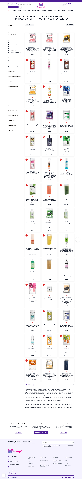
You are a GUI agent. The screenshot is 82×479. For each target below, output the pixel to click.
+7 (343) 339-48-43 (14, 3)
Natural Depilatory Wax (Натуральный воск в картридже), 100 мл (49, 275)
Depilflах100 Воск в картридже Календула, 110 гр (49, 350)
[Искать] (73, 7)
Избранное (71, 0)
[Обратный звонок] (77, 239)
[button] (64, 10)
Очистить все (70, 30)
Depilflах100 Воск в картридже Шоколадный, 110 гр (66, 73)
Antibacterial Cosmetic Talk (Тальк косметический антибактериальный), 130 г (32, 351)
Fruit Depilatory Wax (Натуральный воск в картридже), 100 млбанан (49, 201)
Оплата (21, 0)
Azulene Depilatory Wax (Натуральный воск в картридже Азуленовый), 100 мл (66, 375)
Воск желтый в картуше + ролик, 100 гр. (49, 249)
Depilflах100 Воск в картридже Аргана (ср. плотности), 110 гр (32, 151)
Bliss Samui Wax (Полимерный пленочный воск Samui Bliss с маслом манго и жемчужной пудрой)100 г (66, 50)
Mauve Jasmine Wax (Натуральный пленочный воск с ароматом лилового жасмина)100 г (49, 50)
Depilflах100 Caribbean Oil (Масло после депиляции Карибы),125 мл (66, 174)
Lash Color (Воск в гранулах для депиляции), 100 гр (49, 299)
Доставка (27, 0)
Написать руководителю (41, 432)
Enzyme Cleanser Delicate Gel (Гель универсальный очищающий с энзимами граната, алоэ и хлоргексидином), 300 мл (66, 275)
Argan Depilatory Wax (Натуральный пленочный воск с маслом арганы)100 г (32, 102)
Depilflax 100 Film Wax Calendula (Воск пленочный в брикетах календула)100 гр (66, 351)
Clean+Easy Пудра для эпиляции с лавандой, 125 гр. (32, 223)
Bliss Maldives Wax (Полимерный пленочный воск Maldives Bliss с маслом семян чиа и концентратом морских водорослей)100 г (66, 301)
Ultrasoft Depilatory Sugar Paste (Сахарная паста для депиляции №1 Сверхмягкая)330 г (66, 327)
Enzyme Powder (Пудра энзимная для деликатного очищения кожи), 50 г (32, 326)
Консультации (47, 0)
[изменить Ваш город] (11, 1)
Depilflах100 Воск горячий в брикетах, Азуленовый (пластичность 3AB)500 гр (66, 101)
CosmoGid (47, 390)
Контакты (41, 0)
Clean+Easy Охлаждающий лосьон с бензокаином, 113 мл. (67, 223)
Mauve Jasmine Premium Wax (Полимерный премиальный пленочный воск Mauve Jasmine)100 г (32, 50)
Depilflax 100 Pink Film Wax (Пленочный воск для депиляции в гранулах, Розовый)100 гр (32, 300)
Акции (17, 0)
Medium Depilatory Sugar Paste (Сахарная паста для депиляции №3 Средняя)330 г (66, 127)
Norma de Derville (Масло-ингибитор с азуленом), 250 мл (49, 150)
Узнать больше (63, 432)
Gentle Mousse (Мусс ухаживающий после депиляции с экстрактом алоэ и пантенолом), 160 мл (66, 251)
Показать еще (29, 384)
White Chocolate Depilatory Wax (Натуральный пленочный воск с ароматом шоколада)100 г (49, 376)
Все (9, 34)
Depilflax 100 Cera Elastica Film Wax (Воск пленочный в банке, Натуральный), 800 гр (32, 375)
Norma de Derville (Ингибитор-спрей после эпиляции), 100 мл (32, 249)
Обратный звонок (13, 7)
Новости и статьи (33, 0)
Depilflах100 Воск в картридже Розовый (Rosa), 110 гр (32, 125)
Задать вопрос (18, 432)
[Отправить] (73, 442)
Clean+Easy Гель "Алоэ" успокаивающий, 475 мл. (32, 273)
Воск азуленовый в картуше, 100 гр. (66, 199)
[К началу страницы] (3, 475)
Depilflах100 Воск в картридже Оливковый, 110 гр (49, 325)
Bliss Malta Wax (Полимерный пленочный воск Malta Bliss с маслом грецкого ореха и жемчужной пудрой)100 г (49, 226)
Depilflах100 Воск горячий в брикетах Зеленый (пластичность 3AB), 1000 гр (66, 150)
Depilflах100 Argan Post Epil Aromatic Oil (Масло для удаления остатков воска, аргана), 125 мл (50, 101)
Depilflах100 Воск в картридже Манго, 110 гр (32, 73)
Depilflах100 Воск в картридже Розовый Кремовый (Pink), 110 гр (32, 173)
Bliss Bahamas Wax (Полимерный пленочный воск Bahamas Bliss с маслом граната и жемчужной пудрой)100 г (49, 127)
